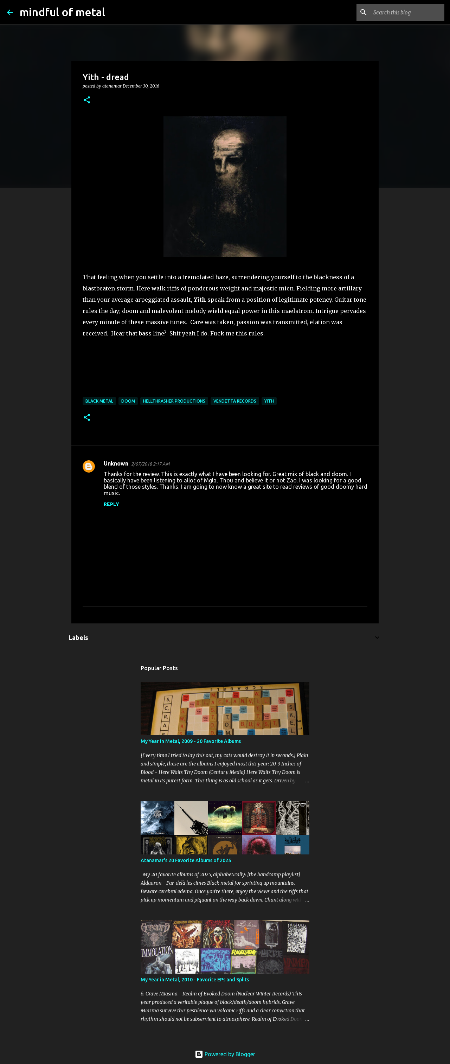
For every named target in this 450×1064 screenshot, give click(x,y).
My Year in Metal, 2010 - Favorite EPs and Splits (195, 979)
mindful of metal (62, 12)
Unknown (116, 463)
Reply (111, 504)
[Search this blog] (407, 12)
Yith (269, 401)
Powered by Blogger (225, 1054)
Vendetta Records (234, 401)
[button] (87, 100)
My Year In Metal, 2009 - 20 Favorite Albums (191, 741)
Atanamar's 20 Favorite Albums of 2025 (186, 860)
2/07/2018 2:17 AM (150, 463)
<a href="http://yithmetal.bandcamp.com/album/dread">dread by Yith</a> (225, 371)
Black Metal (99, 401)
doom (128, 401)
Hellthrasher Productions (174, 401)
